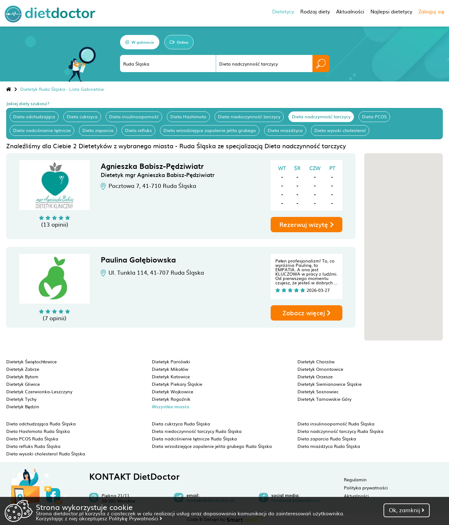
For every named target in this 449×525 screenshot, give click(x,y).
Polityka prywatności (366, 487)
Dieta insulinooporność (134, 116)
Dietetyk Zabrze (22, 369)
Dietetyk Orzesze (315, 376)
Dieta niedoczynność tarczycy (249, 116)
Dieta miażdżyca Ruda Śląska (328, 446)
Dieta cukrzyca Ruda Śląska (181, 423)
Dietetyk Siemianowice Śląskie (329, 384)
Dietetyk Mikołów (170, 369)
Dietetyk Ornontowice (320, 369)
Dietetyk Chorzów (316, 361)
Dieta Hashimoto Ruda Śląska (38, 431)
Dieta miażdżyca (285, 130)
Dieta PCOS (374, 116)
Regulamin (355, 479)
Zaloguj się (431, 11)
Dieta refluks (138, 130)
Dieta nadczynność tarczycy (321, 116)
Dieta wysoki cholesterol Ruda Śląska (45, 453)
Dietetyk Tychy (21, 399)
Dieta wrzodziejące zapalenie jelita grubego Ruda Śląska (212, 446)
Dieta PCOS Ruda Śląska (32, 438)
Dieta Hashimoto (188, 116)
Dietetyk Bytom (22, 376)
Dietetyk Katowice (171, 376)
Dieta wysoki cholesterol (340, 130)
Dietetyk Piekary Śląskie (177, 384)
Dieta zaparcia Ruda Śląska (326, 438)
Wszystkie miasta (170, 406)
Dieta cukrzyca (82, 116)
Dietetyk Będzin (22, 406)
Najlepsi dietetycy (391, 11)
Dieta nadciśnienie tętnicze (42, 130)
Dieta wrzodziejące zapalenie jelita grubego (209, 130)
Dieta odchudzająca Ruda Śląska (41, 423)
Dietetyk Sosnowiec (318, 391)
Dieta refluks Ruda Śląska (33, 446)
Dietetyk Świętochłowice (31, 361)
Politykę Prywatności (135, 518)
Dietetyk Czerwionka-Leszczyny (39, 391)
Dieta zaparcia (97, 130)
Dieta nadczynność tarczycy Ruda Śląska (340, 431)
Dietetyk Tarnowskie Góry (324, 399)
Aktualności (356, 496)
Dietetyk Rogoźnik (171, 399)
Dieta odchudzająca (34, 116)
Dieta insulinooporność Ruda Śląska (335, 423)
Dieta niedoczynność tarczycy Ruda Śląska (197, 431)
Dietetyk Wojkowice (172, 391)
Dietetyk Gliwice (23, 384)
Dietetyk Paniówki (171, 361)
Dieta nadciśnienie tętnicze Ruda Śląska (194, 438)
